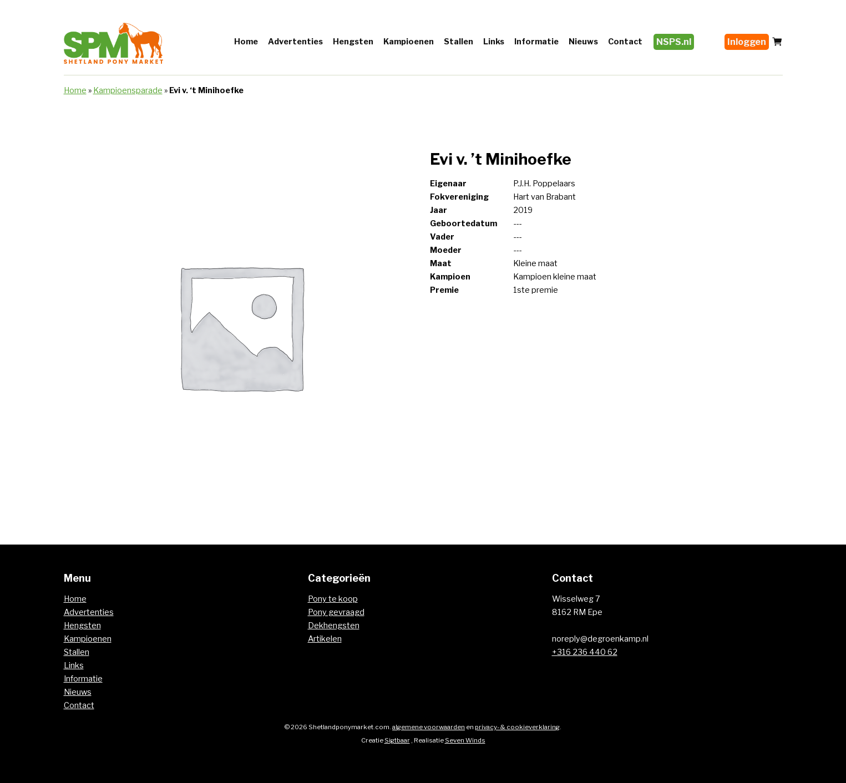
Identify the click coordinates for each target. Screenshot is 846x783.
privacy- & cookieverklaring (517, 727)
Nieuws (583, 42)
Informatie (536, 42)
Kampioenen (408, 42)
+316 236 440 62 (584, 652)
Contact (625, 42)
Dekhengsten (333, 626)
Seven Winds (465, 740)
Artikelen (325, 639)
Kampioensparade (128, 90)
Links (493, 42)
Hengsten (353, 42)
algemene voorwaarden (428, 727)
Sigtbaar (397, 740)
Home (246, 42)
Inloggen (746, 42)
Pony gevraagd (336, 612)
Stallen (458, 42)
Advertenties (295, 42)
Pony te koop (333, 599)
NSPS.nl (673, 42)
